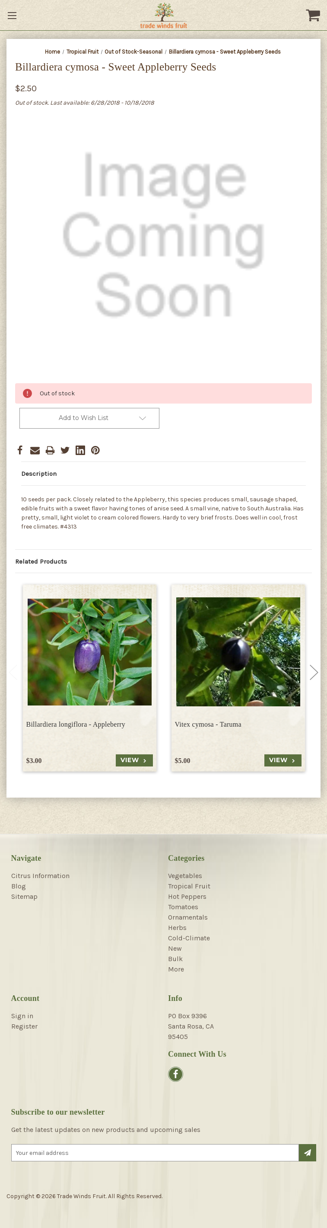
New (175, 948)
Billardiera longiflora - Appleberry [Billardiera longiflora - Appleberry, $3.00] (76, 724)
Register (24, 1026)
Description (39, 474)
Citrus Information (40, 876)
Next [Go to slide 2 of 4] (314, 673)
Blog (18, 886)
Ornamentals (188, 917)
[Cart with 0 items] (314, 15)
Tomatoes (183, 907)
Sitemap (24, 896)
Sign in (22, 1016)
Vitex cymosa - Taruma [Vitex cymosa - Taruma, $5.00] (208, 724)
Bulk (175, 959)
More (176, 969)
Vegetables (185, 876)
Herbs (177, 927)
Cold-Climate (189, 938)
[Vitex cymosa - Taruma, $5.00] (238, 652)
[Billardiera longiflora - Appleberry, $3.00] (90, 652)
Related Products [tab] (41, 561)
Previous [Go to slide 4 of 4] (12, 673)
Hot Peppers (187, 896)
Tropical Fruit (189, 886)
